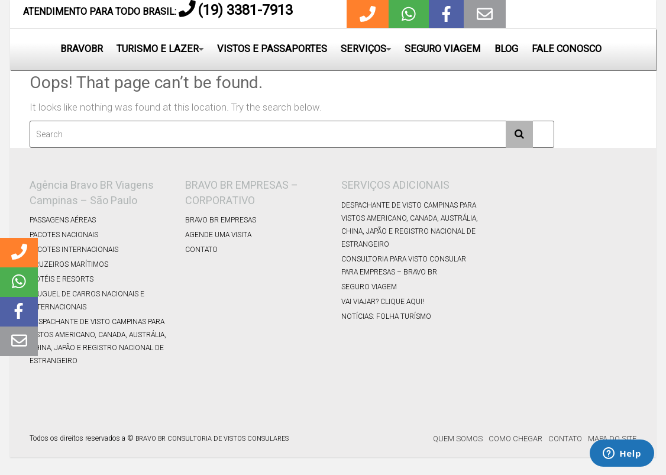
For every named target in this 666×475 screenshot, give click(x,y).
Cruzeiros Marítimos (69, 264)
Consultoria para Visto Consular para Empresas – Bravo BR (403, 265)
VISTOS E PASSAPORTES (272, 48)
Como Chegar (515, 438)
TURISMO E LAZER (158, 48)
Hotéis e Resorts (61, 279)
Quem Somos (458, 438)
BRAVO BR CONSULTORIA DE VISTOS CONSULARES (212, 438)
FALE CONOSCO (567, 48)
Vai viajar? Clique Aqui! (382, 302)
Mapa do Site (612, 438)
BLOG (506, 48)
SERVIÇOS (363, 48)
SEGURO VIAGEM (443, 48)
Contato (201, 249)
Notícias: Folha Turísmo (386, 316)
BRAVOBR (81, 48)
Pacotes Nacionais (64, 235)
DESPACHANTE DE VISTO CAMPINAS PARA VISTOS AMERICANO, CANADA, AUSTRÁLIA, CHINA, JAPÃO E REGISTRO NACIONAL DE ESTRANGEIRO (98, 341)
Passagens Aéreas (63, 220)
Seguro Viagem (369, 287)
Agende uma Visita (218, 235)
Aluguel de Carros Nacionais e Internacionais (87, 300)
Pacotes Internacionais (74, 249)
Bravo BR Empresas (220, 220)
